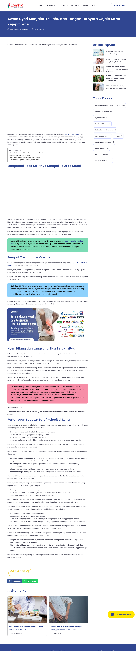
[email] (110, 628)
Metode (64, 5)
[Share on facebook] (14, 542)
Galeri (85, 5)
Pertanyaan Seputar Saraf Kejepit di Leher (24, 121)
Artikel (94, 5)
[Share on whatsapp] (30, 542)
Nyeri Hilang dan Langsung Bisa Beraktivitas (25, 118)
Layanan (51, 5)
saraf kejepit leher (72, 95)
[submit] (125, 628)
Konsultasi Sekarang (120, 614)
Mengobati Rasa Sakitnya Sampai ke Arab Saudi (26, 114)
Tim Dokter (75, 5)
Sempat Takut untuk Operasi (20, 116)
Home (41, 5)
